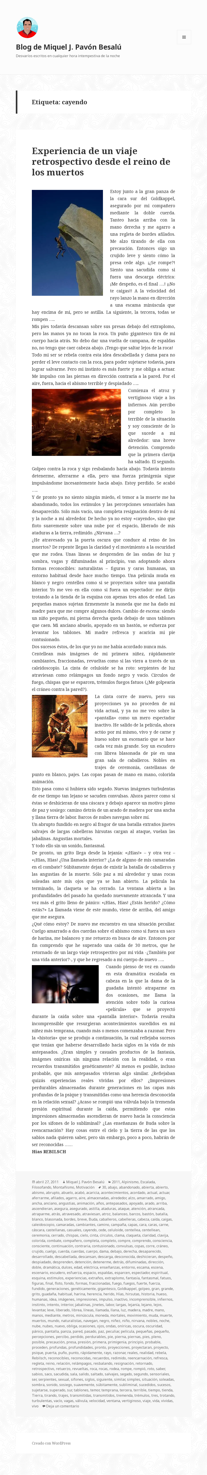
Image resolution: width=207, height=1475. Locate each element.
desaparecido (150, 1251)
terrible (139, 1390)
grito (36, 1294)
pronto (100, 1347)
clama (119, 1235)
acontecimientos (114, 1192)
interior (67, 1304)
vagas (69, 1400)
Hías (120, 1294)
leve (50, 1310)
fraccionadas (99, 1283)
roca (93, 1368)
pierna (120, 1336)
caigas (166, 1219)
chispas (72, 1235)
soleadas (166, 1379)
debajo (116, 1251)
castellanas (55, 1229)
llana (115, 1310)
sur (69, 1390)
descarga (105, 1256)
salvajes (111, 1374)
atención (138, 1208)
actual (152, 1192)
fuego (117, 1283)
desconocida (125, 1256)
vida (155, 1400)
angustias (67, 1203)
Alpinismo (130, 1181)
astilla (94, 1208)
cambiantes (85, 1224)
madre (147, 1310)
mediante (53, 1315)
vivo (35, 1406)
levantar (38, 1310)
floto (58, 1283)
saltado (97, 1374)
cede (102, 1229)
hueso (161, 1294)
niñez (115, 1320)
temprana (109, 1390)
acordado (137, 1192)
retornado (143, 1363)
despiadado (41, 1262)
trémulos (142, 1395)
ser (34, 1379)
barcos (134, 1213)
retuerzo (63, 1368)
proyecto (161, 1347)
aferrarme (40, 1197)
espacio (89, 1272)
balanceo (119, 1213)
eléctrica (91, 1267)
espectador (141, 1272)
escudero (57, 1272)
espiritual (159, 1272)
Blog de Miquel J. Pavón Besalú (68, 47)
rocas (103, 1368)
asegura (61, 1208)
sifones (77, 1379)
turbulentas (42, 1400)
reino (50, 1363)
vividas (167, 1400)
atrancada (156, 1208)
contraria (82, 1246)
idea (52, 1299)
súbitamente (106, 1384)
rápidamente (91, 1352)
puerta (50, 1352)
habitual (65, 1294)
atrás (55, 1213)
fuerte (142, 1283)
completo (108, 1240)
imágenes (66, 1299)
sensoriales (159, 1374)
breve (82, 1219)
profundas (58, 1347)
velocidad (97, 1400)
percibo (62, 1336)
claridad (149, 1235)
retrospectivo (43, 1368)
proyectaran (141, 1347)
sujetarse (40, 1390)
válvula (81, 1400)
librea (77, 1310)
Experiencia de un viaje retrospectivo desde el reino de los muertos (101, 161)
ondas (111, 1326)
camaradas (65, 1224)
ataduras (108, 1208)
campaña (118, 1224)
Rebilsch (39, 1358)
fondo (69, 1283)
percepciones (43, 1336)
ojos (100, 1326)
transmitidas (80, 1395)
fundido (38, 1288)
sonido (51, 1384)
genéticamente (83, 1288)
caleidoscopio (43, 1224)
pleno (156, 1336)
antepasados (116, 1203)
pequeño (161, 1331)
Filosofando (41, 1187)
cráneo (162, 1246)
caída (155, 1219)
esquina (38, 1278)
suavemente (84, 1384)
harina (79, 1294)
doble (36, 1267)
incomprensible (142, 1299)
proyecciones (119, 1347)
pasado (90, 1331)
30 (104, 1187)
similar (119, 1379)
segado (126, 1374)
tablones (81, 1390)
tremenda (124, 1395)
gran (155, 1288)
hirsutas (132, 1294)
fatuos (165, 1278)
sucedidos (147, 1384)
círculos (106, 1235)
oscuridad (154, 1326)
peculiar (112, 1331)
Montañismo (63, 1187)
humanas (39, 1299)
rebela (160, 1352)
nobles (152, 1320)
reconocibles (58, 1358)
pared (77, 1331)
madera (134, 1310)
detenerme (102, 1262)
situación (149, 1379)
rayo (107, 1352)
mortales (117, 1315)
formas (81, 1283)
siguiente (104, 1379)
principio (135, 1342)
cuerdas (77, 1251)
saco (48, 1374)
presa (71, 1342)
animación (85, 1203)
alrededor (118, 1197)
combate (54, 1240)
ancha (37, 1203)
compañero (72, 1240)
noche (164, 1320)
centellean (151, 1229)
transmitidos (104, 1395)
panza (66, 1331)
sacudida (61, 1374)
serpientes (47, 1379)
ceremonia (40, 1235)
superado (57, 1390)
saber (160, 1368)
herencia (94, 1294)
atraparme (41, 1213)
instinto (38, 1304)
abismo (38, 1192)
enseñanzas (110, 1267)
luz (123, 1310)
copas (139, 1246)
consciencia (162, 1240)
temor (95, 1390)
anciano (50, 1203)
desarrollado (42, 1256)
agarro (71, 1197)
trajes (63, 1395)
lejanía (133, 1304)
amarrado (145, 1197)
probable (152, 1342)
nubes (47, 1326)
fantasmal (149, 1278)
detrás (118, 1262)
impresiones (86, 1299)
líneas (88, 1310)
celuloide (115, 1229)
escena (157, 1267)
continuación (62, 1246)
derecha (130, 1251)
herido (108, 1294)
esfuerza (74, 1272)
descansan (87, 1256)
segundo (141, 1374)
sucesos (163, 1384)
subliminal (128, 1384)
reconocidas (81, 1358)
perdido (76, 1336)
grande (167, 1288)
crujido (37, 1251)
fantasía (133, 1278)
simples (133, 1379)
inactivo (120, 1299)
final (49, 1283)
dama (104, 1251)
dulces (66, 1267)
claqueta (133, 1235)
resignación (124, 1363)
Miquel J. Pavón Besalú (85, 1181)
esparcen (122, 1272)
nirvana (137, 1320)
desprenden (63, 1262)
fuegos (129, 1283)
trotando (167, 1395)
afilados (57, 1197)
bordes (70, 1219)
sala (73, 1374)
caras (152, 1224)
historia (147, 1294)
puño (62, 1352)
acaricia (92, 1192)
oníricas (124, 1326)
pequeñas (144, 1331)
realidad (146, 1352)
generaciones (58, 1288)
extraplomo (114, 1278)
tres (154, 1395)
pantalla (52, 1331)
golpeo (144, 1288)
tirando (50, 1395)
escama (143, 1267)
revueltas (80, 1368)
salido (84, 1374)
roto (150, 1368)
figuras (38, 1283)
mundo (53, 1320)
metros (68, 1315)
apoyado (136, 1203)
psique (37, 1352)
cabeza (143, 1219)
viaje (147, 1400)
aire (82, 1197)
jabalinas (82, 1304)
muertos (39, 1320)
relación (63, 1363)
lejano (146, 1304)
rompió (139, 1368)
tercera (126, 1390)
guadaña (49, 1294)
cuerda (63, 1251)
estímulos (55, 1278)
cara (142, 1224)
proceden (39, 1347)
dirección (155, 1262)
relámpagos (82, 1363)
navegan (90, 1320)
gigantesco (107, 1288)
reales (132, 1352)
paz (101, 1331)
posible (38, 1342)
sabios (37, 1374)
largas (121, 1304)
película (127, 1331)
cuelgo (50, 1251)
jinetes (98, 1304)
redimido (118, 1358)
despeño (165, 1256)
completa (91, 1240)
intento (53, 1304)
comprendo (141, 1240)
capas (132, 1224)
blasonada (53, 1219)
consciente (41, 1246)
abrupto (52, 1192)
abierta (147, 1187)
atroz (106, 1213)
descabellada (66, 1256)
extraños (95, 1278)
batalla (161, 1213)
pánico (37, 1331)
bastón (148, 1213)
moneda (102, 1315)
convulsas (124, 1246)
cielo (84, 1235)
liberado (63, 1310)
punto (74, 1352)
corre (150, 1246)
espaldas (105, 1272)
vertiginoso (131, 1400)
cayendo (90, 1229)
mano (159, 1310)
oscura (138, 1326)
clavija (162, 1235)
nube (36, 1326)
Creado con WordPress (51, 1443)
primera (99, 1342)
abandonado (129, 1187)
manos (37, 1315)
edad (78, 1267)
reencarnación (140, 1358)
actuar (164, 1192)
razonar (119, 1352)
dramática (51, 1267)
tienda (167, 1390)
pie (110, 1336)
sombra (38, 1384)
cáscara (38, 1229)
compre (124, 1240)
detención (83, 1262)
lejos (158, 1304)
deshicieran (146, 1256)
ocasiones (87, 1326)
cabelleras (127, 1219)
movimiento (137, 1315)
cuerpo (92, 1251)
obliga (72, 1326)
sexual (63, 1379)
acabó (79, 1192)
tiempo (154, 1390)
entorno (128, 1267)
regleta (38, 1363)
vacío (58, 1400)
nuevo (60, 1326)
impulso (106, 1299)
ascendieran (42, 1208)
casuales (74, 1229)
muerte (166, 1315)
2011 (116, 1181)
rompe (126, 1368)
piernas (134, 1336)
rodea (114, 1368)
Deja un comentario (62, 1406)
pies (146, 1336)
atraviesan (91, 1213)
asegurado (78, 1208)
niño (126, 1320)
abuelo (67, 1192)
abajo (112, 1187)
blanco (37, 1219)
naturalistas (71, 1320)
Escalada (147, 1181)
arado (149, 1203)
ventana (113, 1400)
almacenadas (98, 1197)
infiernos (164, 1299)
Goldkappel (127, 1288)
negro (104, 1320)
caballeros (108, 1219)
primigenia (117, 1342)
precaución (55, 1342)
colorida (38, 1240)
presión (84, 1342)
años (100, 1203)
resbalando (102, 1363)
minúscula (84, 1315)
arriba (161, 1203)
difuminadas (135, 1262)
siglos (90, 1379)
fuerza (154, 1283)
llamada (102, 1310)
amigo (160, 1197)
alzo (131, 1197)
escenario (40, 1272)
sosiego (65, 1384)
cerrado (57, 1235)
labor (110, 1304)
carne (163, 1224)
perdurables (95, 1336)
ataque (123, 1208)
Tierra (37, 1395)
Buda (93, 1219)
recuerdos (100, 1358)
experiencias (76, 1278)
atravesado (71, 1213)
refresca (160, 1358)
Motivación (85, 1187)
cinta (94, 1235)
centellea (132, 1229)
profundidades (80, 1347)
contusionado (103, 1246)
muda (153, 1315)
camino (103, 1224)
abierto (162, 1187)
